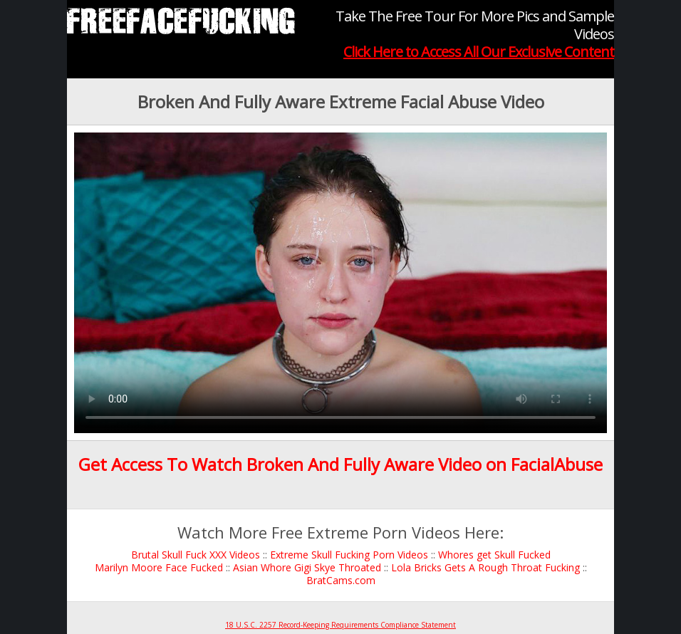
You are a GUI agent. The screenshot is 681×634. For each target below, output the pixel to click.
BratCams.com (340, 580)
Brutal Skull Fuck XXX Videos (195, 554)
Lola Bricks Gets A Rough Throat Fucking (485, 567)
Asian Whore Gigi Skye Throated (307, 567)
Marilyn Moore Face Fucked (159, 567)
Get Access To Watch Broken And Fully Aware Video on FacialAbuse (340, 464)
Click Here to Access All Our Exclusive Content (478, 52)
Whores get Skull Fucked (494, 554)
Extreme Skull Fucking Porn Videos (349, 554)
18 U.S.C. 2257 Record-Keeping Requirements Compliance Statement (340, 625)
